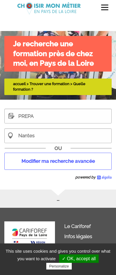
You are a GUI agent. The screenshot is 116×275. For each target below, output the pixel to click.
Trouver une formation (49, 84)
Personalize (59, 266)
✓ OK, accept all (79, 258)
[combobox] (57, 135)
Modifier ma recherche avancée (58, 161)
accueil (19, 84)
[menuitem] (102, 8)
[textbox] (57, 116)
